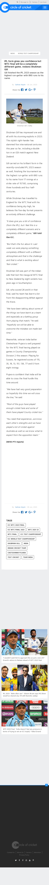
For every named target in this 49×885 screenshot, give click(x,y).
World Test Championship (28, 53)
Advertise (37, 852)
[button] (46, 785)
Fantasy (35, 2)
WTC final (12, 534)
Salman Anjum (20, 507)
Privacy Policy (24, 855)
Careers (29, 852)
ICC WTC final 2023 (16, 530)
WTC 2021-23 (33, 530)
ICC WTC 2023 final (16, 525)
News (12, 53)
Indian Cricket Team (17, 548)
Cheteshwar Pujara (17, 553)
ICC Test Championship (30, 534)
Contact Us (11, 852)
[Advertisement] (23, 473)
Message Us (24, 2)
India (26, 543)
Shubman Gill (14, 543)
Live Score (43, 2)
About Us (20, 852)
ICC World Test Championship (21, 539)
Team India (28, 557)
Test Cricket (13, 557)
